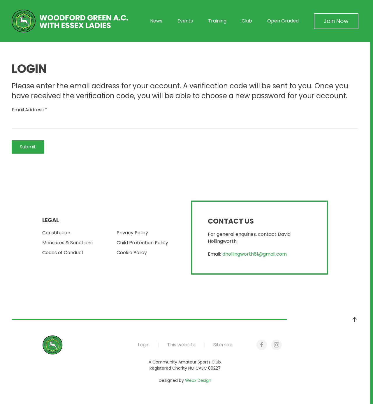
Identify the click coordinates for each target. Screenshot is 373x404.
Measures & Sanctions (67, 242)
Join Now (336, 21)
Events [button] (185, 20)
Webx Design (198, 380)
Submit (28, 146)
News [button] (156, 20)
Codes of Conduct (63, 252)
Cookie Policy (132, 252)
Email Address (29, 109)
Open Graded (283, 20)
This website (181, 344)
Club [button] (247, 20)
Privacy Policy (132, 232)
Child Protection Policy (142, 242)
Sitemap (223, 344)
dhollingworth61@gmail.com (254, 254)
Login (143, 344)
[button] (354, 319)
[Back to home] (70, 21)
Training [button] (217, 20)
